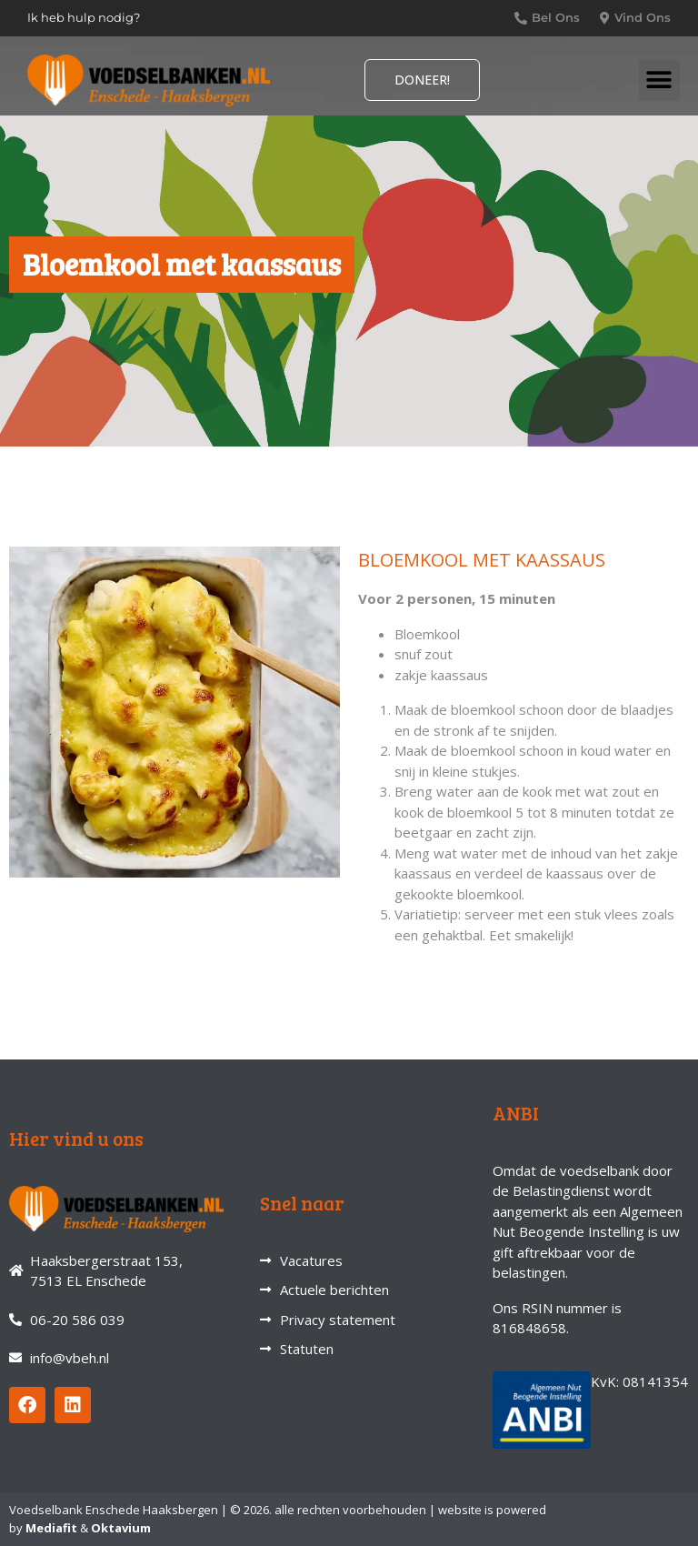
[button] (659, 80)
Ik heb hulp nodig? (83, 17)
